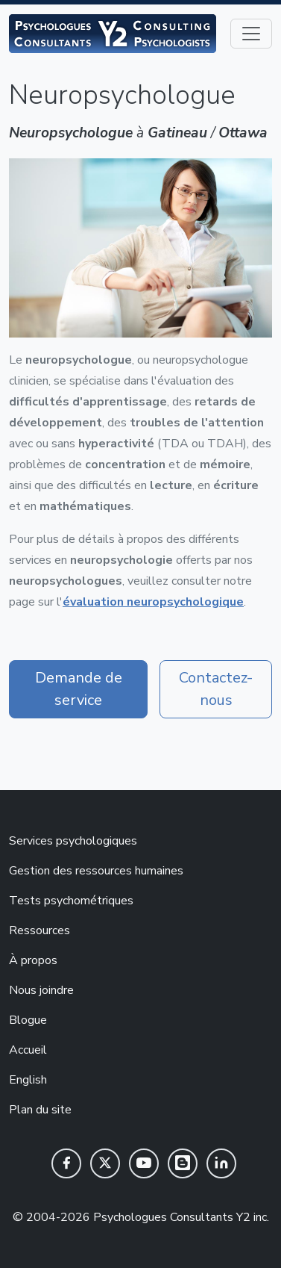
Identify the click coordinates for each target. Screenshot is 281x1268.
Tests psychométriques (71, 900)
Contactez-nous (216, 689)
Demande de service (78, 689)
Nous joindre (41, 990)
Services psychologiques (73, 841)
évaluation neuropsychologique (153, 602)
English (28, 1080)
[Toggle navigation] (251, 34)
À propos (33, 960)
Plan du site (40, 1109)
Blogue (28, 1020)
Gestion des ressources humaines (96, 871)
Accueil (28, 1050)
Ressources (39, 930)
